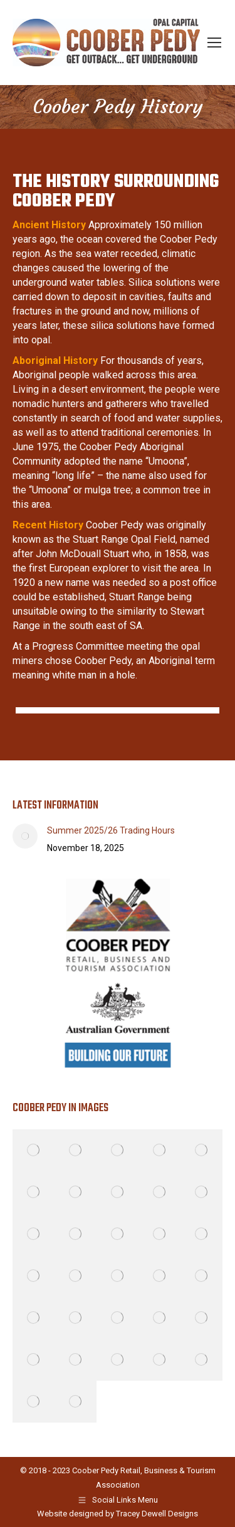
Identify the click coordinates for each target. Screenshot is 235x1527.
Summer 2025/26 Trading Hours (111, 830)
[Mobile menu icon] (214, 42)
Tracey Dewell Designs (157, 1513)
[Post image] (25, 836)
